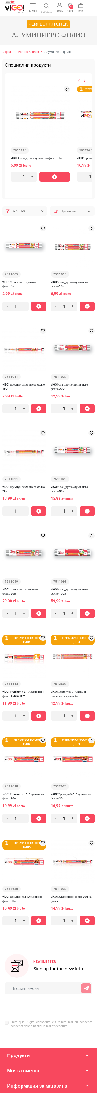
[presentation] (36, 1004)
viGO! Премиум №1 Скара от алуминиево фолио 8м (68, 694)
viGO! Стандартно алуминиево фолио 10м (36, 158)
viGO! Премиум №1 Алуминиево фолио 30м (22, 899)
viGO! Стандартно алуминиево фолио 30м (69, 489)
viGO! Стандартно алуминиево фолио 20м (69, 387)
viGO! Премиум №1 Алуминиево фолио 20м (71, 796)
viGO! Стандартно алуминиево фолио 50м (20, 591)
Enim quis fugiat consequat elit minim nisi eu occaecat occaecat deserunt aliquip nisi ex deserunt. (51, 1024)
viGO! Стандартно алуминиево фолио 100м (69, 591)
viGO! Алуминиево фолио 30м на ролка (71, 899)
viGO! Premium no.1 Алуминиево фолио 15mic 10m (23, 694)
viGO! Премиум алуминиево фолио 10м (23, 387)
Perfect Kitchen (28, 52)
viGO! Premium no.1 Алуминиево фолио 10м (23, 796)
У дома (7, 52)
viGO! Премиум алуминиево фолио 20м (23, 489)
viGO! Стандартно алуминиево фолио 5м (20, 284)
